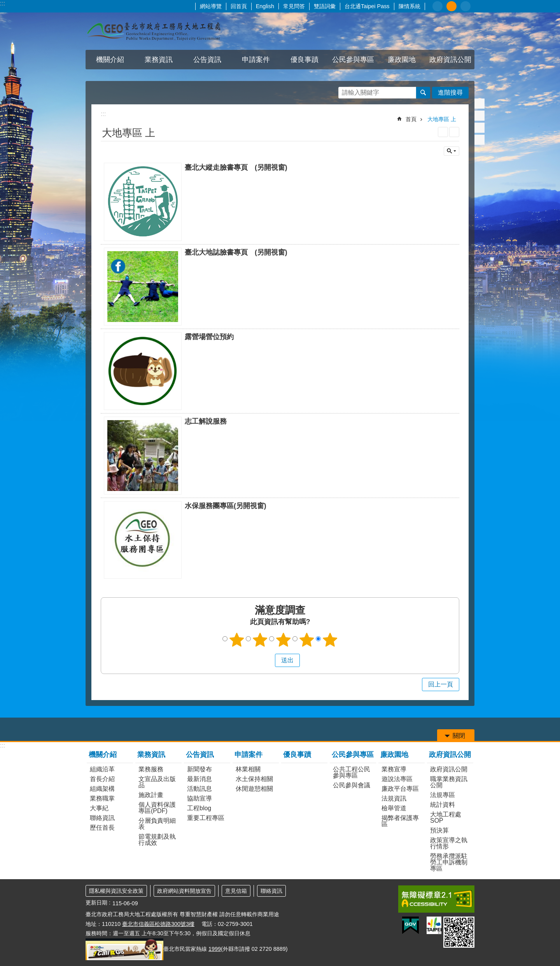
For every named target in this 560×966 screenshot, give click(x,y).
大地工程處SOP (445, 817)
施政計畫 (150, 795)
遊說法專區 (397, 779)
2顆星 (260, 639)
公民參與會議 (351, 785)
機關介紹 (110, 59)
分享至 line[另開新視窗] (479, 128)
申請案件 (256, 59)
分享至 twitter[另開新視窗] (479, 116)
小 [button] (437, 6)
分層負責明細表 (157, 823)
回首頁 (239, 6)
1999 (214, 949)
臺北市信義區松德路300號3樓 (158, 924)
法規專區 (442, 795)
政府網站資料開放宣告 (184, 891)
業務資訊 (159, 59)
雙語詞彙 (325, 6)
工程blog (199, 808)
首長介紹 (102, 779)
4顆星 (306, 639)
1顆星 (236, 639)
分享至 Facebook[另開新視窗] (479, 104)
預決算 (439, 830)
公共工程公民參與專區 (351, 772)
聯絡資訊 (102, 818)
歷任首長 (102, 827)
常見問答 (294, 6)
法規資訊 (394, 798)
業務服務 (150, 769)
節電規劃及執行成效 (157, 839)
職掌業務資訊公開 (448, 782)
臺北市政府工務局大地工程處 (154, 31)
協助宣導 (199, 798)
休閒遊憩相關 (254, 788)
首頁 (411, 119)
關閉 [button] (451, 151)
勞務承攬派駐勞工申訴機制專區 (448, 862)
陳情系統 (409, 6)
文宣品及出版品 (157, 782)
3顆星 (283, 639)
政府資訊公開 (450, 59)
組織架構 (102, 788)
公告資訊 (207, 59)
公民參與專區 (353, 59)
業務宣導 (394, 769)
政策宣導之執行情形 (448, 843)
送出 (267, 660)
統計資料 (442, 804)
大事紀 (99, 808)
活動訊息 (199, 788)
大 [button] (465, 6)
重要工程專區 (205, 818)
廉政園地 (402, 59)
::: (2, 3)
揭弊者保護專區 (400, 821)
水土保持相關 (254, 779)
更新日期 (96, 902)
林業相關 (248, 769)
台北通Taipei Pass (367, 6)
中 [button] (451, 6)
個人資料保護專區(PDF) (157, 807)
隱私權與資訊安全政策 (116, 891)
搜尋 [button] (423, 93)
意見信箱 (236, 891)
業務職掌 (102, 798)
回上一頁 (440, 684)
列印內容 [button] (443, 132)
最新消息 (199, 779)
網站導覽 (211, 6)
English (265, 6)
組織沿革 (102, 769)
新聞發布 (199, 769)
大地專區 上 (441, 119)
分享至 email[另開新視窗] (479, 140)
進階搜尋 (450, 92)
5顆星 (330, 639)
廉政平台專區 (400, 788)
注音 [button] (454, 132)
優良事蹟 (304, 59)
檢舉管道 (394, 808)
